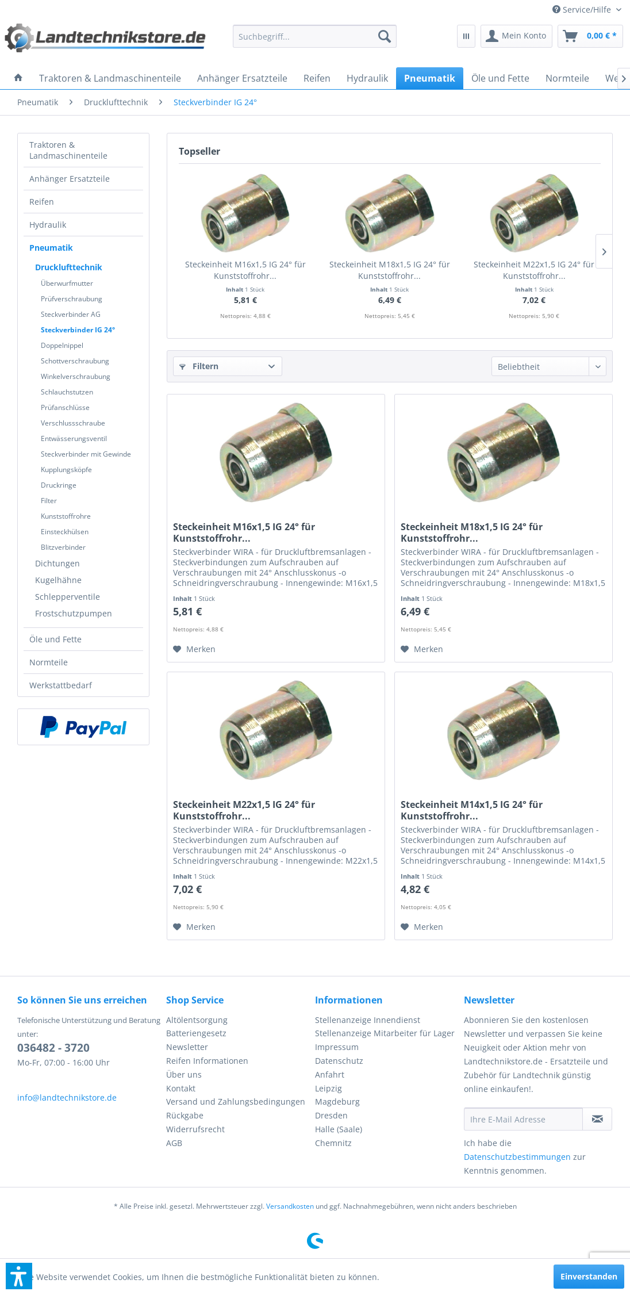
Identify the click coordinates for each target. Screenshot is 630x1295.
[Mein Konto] (516, 36)
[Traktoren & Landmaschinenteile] (110, 78)
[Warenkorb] (590, 36)
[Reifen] (317, 78)
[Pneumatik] (429, 78)
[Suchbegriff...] (315, 36)
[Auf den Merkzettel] (194, 649)
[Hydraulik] (367, 78)
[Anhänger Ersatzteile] (242, 78)
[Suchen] (384, 36)
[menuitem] (587, 9)
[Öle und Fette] (500, 78)
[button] (19, 1276)
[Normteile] (567, 78)
